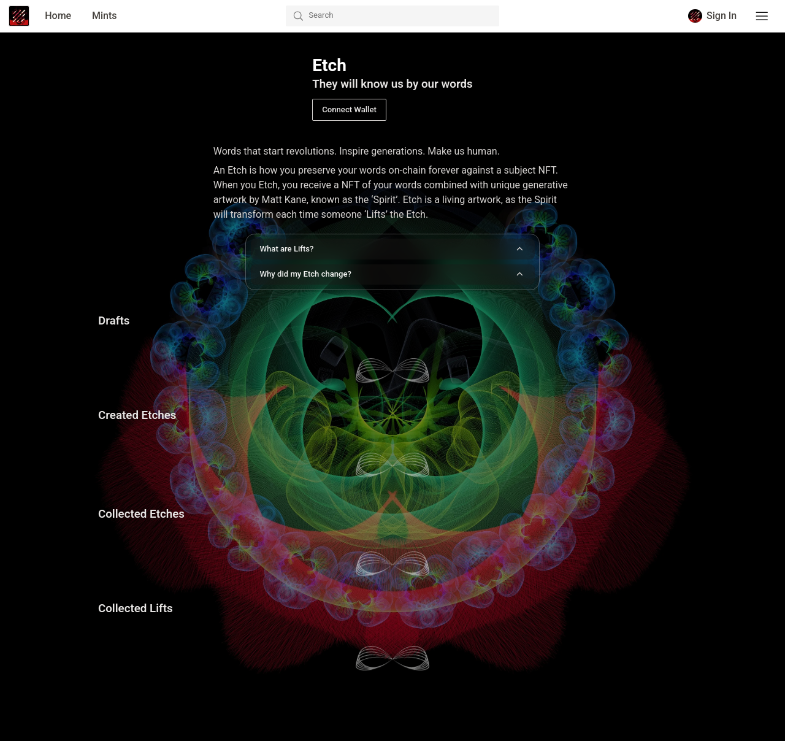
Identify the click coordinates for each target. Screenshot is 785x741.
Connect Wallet (349, 109)
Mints (104, 15)
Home (58, 15)
